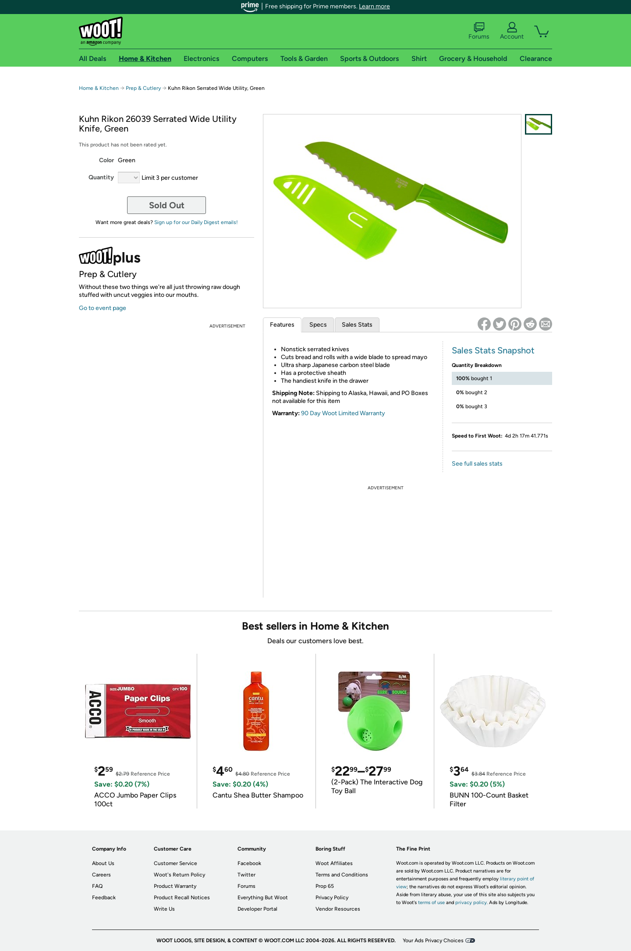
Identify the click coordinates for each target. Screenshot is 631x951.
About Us (103, 863)
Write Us (164, 909)
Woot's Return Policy (179, 875)
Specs (318, 324)
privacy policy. (471, 902)
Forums (478, 31)
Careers (101, 875)
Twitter (246, 875)
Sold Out (166, 205)
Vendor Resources (338, 909)
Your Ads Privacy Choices (433, 940)
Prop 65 (325, 886)
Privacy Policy (332, 897)
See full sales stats (477, 463)
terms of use (431, 902)
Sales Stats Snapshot (493, 350)
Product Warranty (175, 886)
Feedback (104, 897)
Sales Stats (357, 324)
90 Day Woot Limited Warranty (343, 413)
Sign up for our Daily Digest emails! (196, 222)
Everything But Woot (263, 897)
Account (512, 31)
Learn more (374, 6)
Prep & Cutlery (143, 88)
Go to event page (102, 308)
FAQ (97, 886)
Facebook (249, 863)
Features (282, 324)
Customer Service (175, 863)
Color (106, 160)
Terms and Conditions (342, 875)
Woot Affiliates (334, 863)
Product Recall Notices (182, 897)
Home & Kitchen (99, 88)
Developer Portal (257, 909)
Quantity (101, 177)
